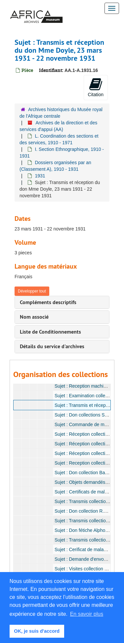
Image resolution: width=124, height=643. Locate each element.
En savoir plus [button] (86, 614)
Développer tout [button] (32, 291)
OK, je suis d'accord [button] (37, 631)
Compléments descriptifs (48, 302)
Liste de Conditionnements (50, 331)
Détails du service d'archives (52, 346)
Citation (95, 87)
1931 (40, 175)
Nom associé (34, 316)
